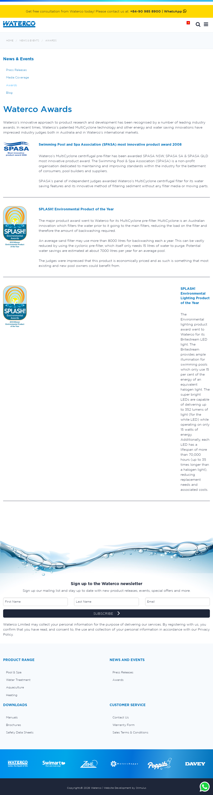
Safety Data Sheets (19, 732)
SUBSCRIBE (106, 614)
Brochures (13, 725)
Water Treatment (18, 679)
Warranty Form (124, 725)
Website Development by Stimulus (125, 787)
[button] (206, 24)
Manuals (12, 717)
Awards (51, 40)
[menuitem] (53, 672)
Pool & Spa (13, 672)
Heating (11, 695)
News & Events (29, 40)
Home (190, 24)
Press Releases (16, 70)
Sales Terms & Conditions (130, 732)
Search (198, 24)
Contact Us (121, 717)
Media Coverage (17, 77)
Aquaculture (15, 687)
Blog (9, 92)
